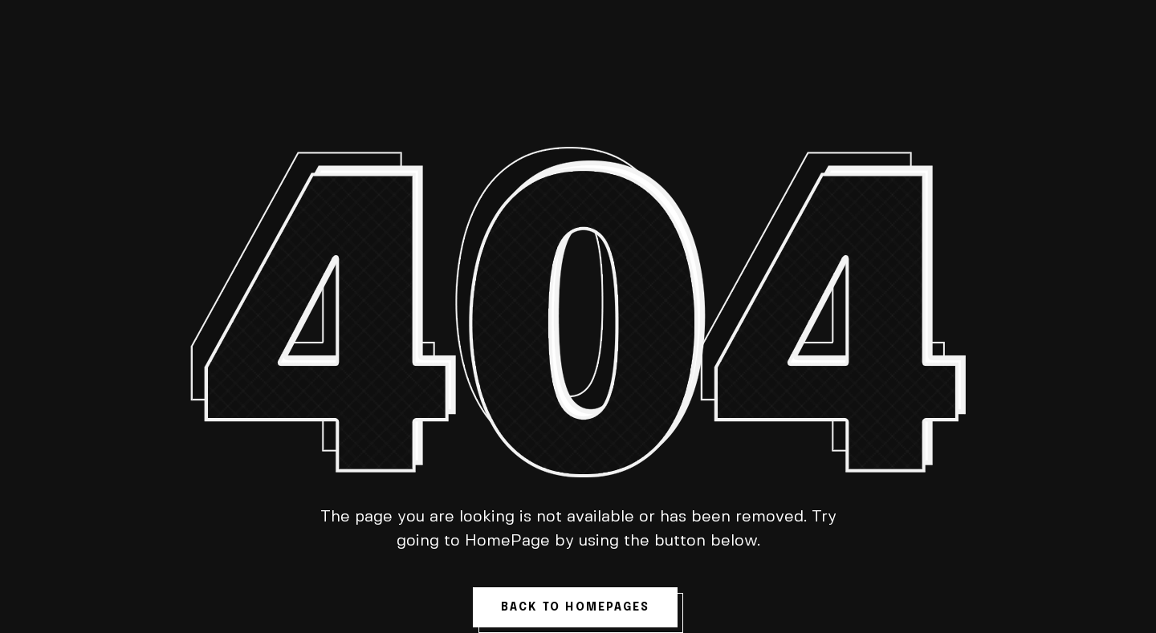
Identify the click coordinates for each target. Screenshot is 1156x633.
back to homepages (575, 607)
